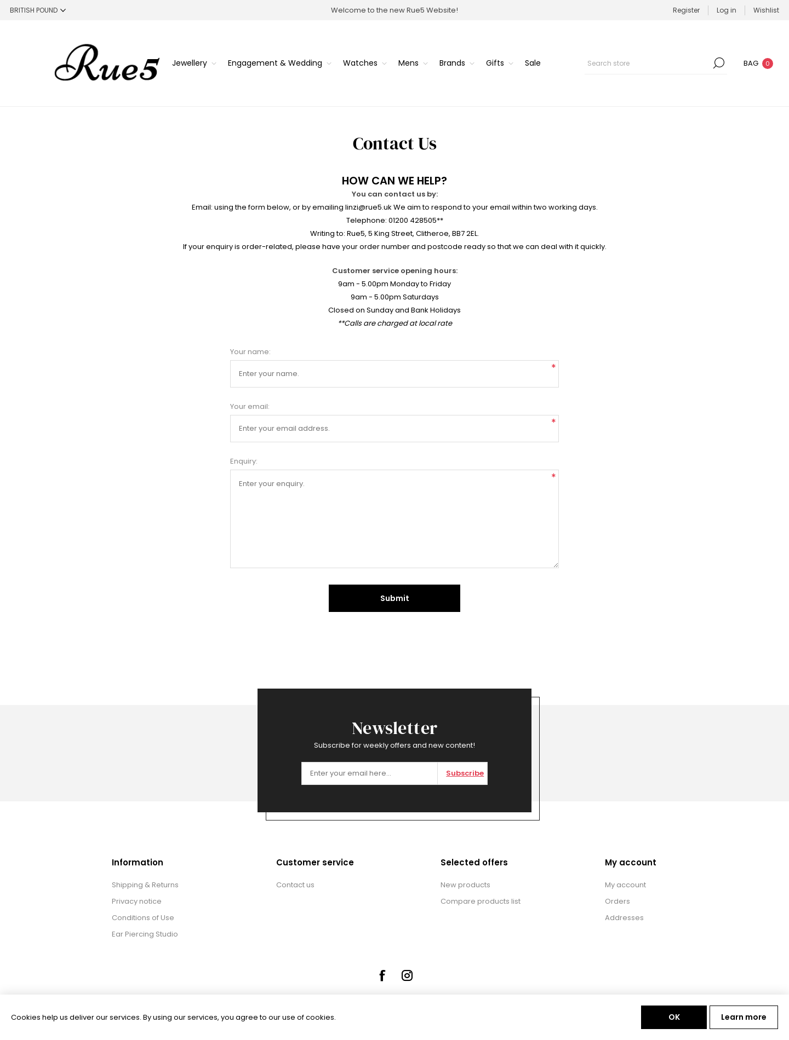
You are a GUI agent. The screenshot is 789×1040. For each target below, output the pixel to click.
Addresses (624, 917)
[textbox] (648, 63)
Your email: (250, 406)
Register (686, 10)
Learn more (744, 1017)
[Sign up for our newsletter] (369, 773)
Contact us (295, 885)
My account (625, 885)
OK (674, 1017)
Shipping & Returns (145, 885)
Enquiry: (244, 461)
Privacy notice (137, 901)
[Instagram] (407, 975)
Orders (617, 901)
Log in (726, 10)
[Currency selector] (38, 10)
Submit (394, 598)
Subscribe (465, 773)
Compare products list (481, 901)
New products (465, 885)
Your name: (250, 351)
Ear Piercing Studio (145, 934)
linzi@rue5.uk (368, 207)
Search (719, 63)
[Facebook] (382, 975)
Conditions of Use (143, 917)
